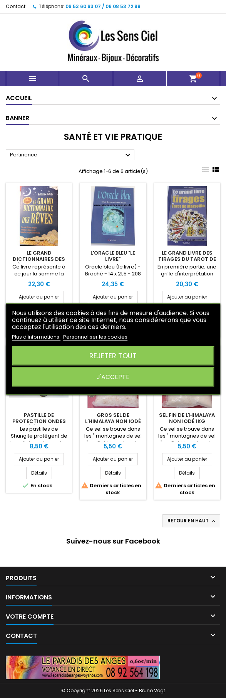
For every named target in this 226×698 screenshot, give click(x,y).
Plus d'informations (36, 337)
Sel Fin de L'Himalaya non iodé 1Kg (187, 418)
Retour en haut (192, 520)
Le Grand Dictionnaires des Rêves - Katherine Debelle (39, 262)
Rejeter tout (113, 356)
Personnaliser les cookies (95, 337)
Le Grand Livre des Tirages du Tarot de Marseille (187, 259)
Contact (15, 6)
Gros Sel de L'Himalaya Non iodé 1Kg (113, 421)
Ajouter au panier (39, 297)
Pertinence (71, 155)
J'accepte (113, 376)
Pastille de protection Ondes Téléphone (39, 421)
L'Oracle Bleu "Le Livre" (112, 256)
